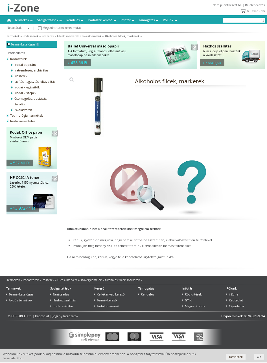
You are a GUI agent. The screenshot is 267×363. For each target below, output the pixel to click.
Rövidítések (192, 294)
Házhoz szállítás (63, 300)
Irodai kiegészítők (27, 87)
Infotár (126, 20)
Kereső (99, 288)
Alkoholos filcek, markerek (121, 36)
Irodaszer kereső (100, 20)
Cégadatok (235, 306)
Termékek (22, 20)
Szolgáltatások (47, 20)
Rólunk (168, 20)
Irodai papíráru (25, 64)
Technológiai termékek (26, 115)
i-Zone (232, 294)
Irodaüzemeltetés (22, 121)
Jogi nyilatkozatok (65, 316)
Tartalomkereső (106, 306)
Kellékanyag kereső (109, 294)
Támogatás (147, 20)
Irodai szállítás (61, 306)
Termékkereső (105, 300)
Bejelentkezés (255, 5)
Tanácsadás (59, 294)
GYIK (187, 300)
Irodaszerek (30, 36)
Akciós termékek (19, 300)
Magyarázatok (193, 306)
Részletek (236, 357)
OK (259, 357)
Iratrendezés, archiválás (31, 70)
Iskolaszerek (23, 110)
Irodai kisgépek (25, 93)
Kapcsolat (234, 300)
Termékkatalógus (19, 294)
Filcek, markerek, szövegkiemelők (79, 36)
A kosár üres (256, 10)
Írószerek (47, 36)
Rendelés (73, 20)
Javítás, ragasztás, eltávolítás (34, 81)
